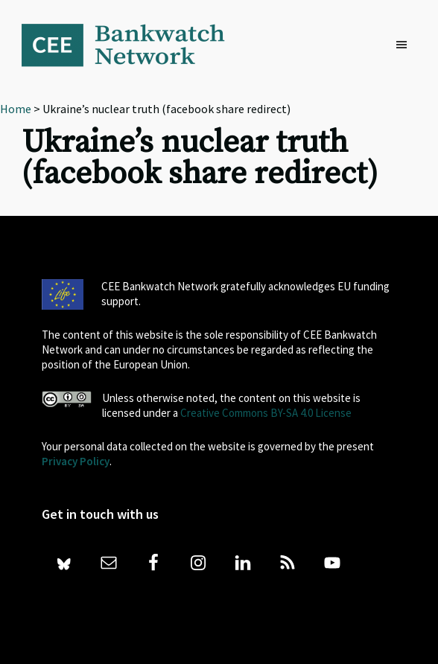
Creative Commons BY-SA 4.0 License (266, 413)
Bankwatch (133, 44)
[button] (405, 45)
